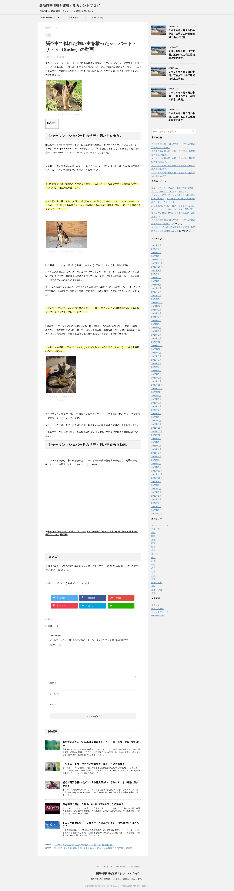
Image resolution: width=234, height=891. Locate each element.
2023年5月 (156, 367)
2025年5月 (156, 285)
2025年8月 (156, 274)
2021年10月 (157, 435)
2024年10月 (157, 306)
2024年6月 (156, 320)
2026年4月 (156, 245)
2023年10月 (157, 349)
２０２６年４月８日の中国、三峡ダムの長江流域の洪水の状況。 (181, 75)
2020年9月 (156, 481)
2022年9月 (156, 395)
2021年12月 (157, 428)
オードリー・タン (159, 525)
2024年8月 (156, 313)
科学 (153, 564)
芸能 (153, 575)
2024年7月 (156, 317)
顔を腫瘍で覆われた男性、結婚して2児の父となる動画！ (93, 804)
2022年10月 (157, 392)
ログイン (155, 605)
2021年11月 (157, 431)
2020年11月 (157, 474)
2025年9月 (156, 270)
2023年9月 (156, 353)
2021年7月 (156, 446)
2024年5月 (156, 324)
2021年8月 (156, 442)
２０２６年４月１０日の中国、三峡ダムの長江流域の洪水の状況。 (181, 34)
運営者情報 (73, 17)
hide (55, 123)
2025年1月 (156, 299)
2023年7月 (156, 360)
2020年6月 (156, 492)
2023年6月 (156, 363)
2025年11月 (157, 263)
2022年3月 (156, 417)
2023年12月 (157, 342)
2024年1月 (156, 338)
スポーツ (155, 529)
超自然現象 (156, 582)
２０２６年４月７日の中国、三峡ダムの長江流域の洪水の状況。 (181, 96)
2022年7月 (156, 403)
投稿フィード (157, 608)
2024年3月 (156, 331)
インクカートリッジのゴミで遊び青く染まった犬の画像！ (94, 764)
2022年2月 (156, 420)
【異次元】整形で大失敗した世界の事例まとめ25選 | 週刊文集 (173, 213)
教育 (153, 543)
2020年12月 (157, 471)
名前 (53, 683)
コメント (55, 645)
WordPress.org (158, 615)
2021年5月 (156, 453)
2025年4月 (156, 288)
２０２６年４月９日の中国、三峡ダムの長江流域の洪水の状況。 (181, 54)
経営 (153, 568)
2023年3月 (156, 374)
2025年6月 (156, 281)
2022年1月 (156, 424)
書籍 (153, 550)
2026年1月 (156, 256)
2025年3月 (156, 292)
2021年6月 (156, 449)
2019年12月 (157, 514)
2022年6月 (156, 406)
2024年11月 (157, 302)
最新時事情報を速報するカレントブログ (69, 5)
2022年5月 (156, 410)
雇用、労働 (156, 590)
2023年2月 (156, 378)
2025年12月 (157, 259)
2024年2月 (156, 335)
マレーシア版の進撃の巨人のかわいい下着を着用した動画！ (84, 844)
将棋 (153, 539)
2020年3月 (156, 503)
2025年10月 (157, 267)
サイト (53, 704)
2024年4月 (156, 327)
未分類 (154, 554)
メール (54, 694)
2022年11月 (157, 388)
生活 (153, 557)
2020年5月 (156, 496)
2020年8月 (156, 485)
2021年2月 (156, 463)
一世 (56, 626)
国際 (153, 536)
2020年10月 (157, 478)
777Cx (181, 191)
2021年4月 (156, 456)
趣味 (153, 586)
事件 (153, 532)
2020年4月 (156, 499)
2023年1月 (156, 381)
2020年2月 (156, 506)
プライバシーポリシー (50, 17)
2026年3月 (156, 249)
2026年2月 (156, 252)
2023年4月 (156, 370)
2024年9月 (156, 310)
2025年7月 (156, 277)
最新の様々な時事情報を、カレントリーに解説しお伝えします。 (117, 879)
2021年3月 (156, 460)
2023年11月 (157, 345)
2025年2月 (156, 295)
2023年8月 (156, 356)
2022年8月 (156, 399)
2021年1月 (156, 467)
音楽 (153, 593)
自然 (153, 572)
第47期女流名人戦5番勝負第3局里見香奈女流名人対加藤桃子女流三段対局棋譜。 (94, 848)
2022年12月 (157, 385)
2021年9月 (156, 438)
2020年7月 (156, 488)
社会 (50, 619)
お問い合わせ (97, 17)
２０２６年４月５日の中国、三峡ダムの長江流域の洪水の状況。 (181, 117)
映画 (153, 547)
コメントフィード (159, 612)
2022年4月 (156, 413)
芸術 (153, 579)
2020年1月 (156, 510)
